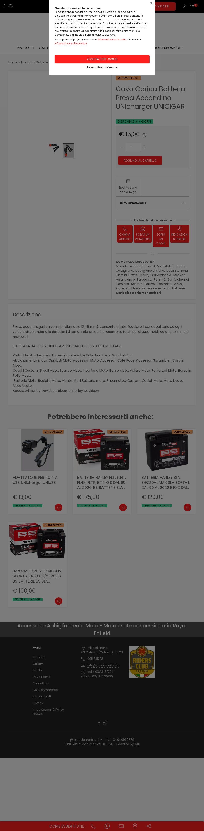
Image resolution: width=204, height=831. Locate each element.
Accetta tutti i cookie (102, 59)
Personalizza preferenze (102, 67)
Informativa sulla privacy (71, 43)
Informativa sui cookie (112, 39)
